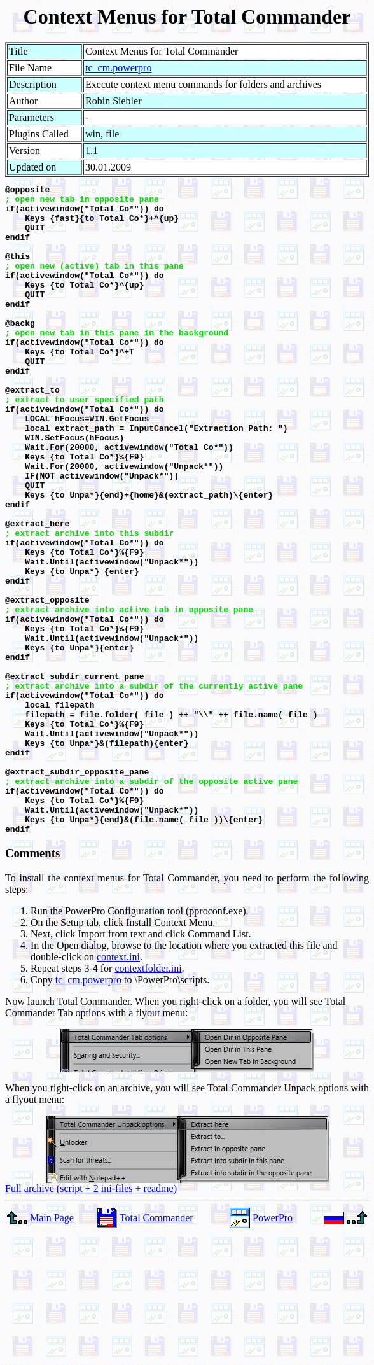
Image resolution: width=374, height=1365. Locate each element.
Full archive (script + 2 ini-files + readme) (91, 1318)
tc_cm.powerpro (118, 67)
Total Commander (156, 1347)
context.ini (118, 1086)
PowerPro (273, 1347)
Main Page (52, 1347)
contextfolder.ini (147, 1098)
